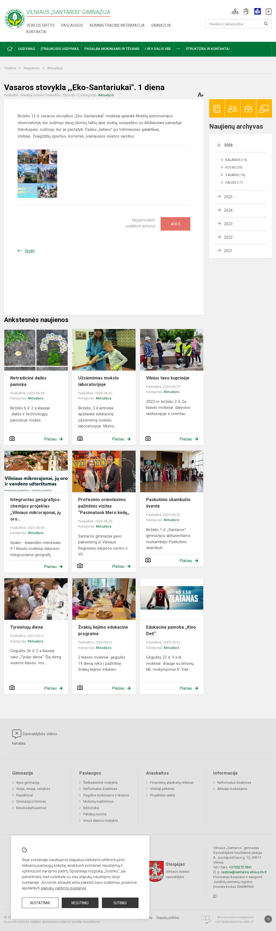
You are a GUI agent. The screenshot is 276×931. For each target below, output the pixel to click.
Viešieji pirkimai (162, 789)
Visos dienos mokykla (100, 821)
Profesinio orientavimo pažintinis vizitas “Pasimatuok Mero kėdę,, (103, 506)
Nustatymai (40, 903)
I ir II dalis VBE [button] (158, 49)
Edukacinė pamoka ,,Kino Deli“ (171, 630)
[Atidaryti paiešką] (266, 24)
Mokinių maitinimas (98, 801)
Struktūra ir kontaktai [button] (208, 49)
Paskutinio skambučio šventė (168, 503)
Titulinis (10, 68)
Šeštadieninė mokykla (100, 783)
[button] (235, 11)
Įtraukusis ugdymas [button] (60, 49)
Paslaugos (72, 25)
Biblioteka (91, 808)
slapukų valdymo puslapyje (63, 888)
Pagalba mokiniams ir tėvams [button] (111, 49)
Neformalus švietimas (100, 789)
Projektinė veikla (162, 795)
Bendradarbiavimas (31, 808)
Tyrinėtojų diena (26, 627)
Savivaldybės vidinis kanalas (34, 738)
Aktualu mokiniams (232, 789)
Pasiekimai (24, 795)
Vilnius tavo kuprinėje (167, 378)
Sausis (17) (234, 182)
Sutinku (120, 903)
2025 (228, 197)
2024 (228, 210)
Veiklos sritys (40, 25)
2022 (228, 237)
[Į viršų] (268, 919)
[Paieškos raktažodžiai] (238, 23)
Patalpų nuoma (94, 814)
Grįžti (30, 251)
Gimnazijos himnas (31, 801)
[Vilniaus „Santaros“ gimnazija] (15, 17)
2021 (228, 251)
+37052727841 (240, 867)
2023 (228, 224)
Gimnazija (161, 25)
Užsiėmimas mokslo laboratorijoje (98, 381)
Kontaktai (36, 32)
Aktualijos (55, 68)
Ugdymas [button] (26, 49)
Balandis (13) (236, 160)
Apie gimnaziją (27, 783)
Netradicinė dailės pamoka (28, 381)
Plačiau (50, 439)
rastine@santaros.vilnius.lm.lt (244, 872)
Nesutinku (80, 903)
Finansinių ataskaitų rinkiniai (172, 783)
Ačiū (175, 224)
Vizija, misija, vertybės (33, 789)
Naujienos (32, 68)
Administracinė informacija (117, 25)
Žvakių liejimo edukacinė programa (103, 630)
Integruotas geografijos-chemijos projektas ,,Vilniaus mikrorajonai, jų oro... (35, 509)
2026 (228, 145)
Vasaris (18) (235, 175)
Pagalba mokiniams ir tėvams (106, 795)
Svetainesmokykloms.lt (234, 922)
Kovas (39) (234, 167)
